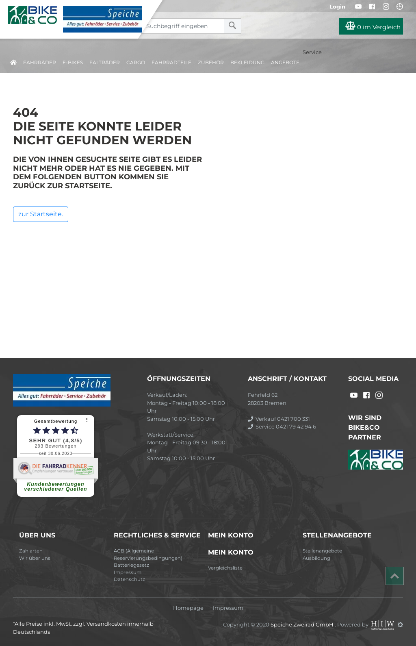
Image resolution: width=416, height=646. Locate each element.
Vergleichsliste (225, 568)
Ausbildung (316, 558)
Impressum (127, 572)
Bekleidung (247, 62)
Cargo (135, 62)
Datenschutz (129, 579)
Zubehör (211, 62)
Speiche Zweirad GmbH (303, 624)
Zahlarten (31, 551)
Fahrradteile (171, 62)
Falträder (104, 62)
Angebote (285, 62)
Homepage (188, 608)
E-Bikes (73, 62)
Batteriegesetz (131, 565)
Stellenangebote (322, 551)
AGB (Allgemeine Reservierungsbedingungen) (148, 554)
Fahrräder (39, 62)
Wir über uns (34, 558)
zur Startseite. (40, 214)
